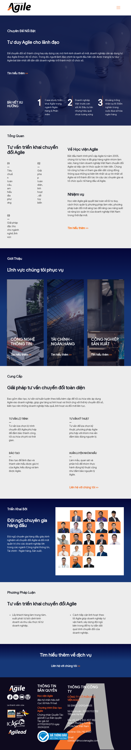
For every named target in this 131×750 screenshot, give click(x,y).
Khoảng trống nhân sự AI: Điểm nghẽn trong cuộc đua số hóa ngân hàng (113, 107)
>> (78, 228)
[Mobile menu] (118, 8)
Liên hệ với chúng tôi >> (83, 487)
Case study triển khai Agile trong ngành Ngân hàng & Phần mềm (53, 107)
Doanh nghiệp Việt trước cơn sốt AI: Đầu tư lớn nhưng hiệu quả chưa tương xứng (84, 107)
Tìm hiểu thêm (17, 73)
